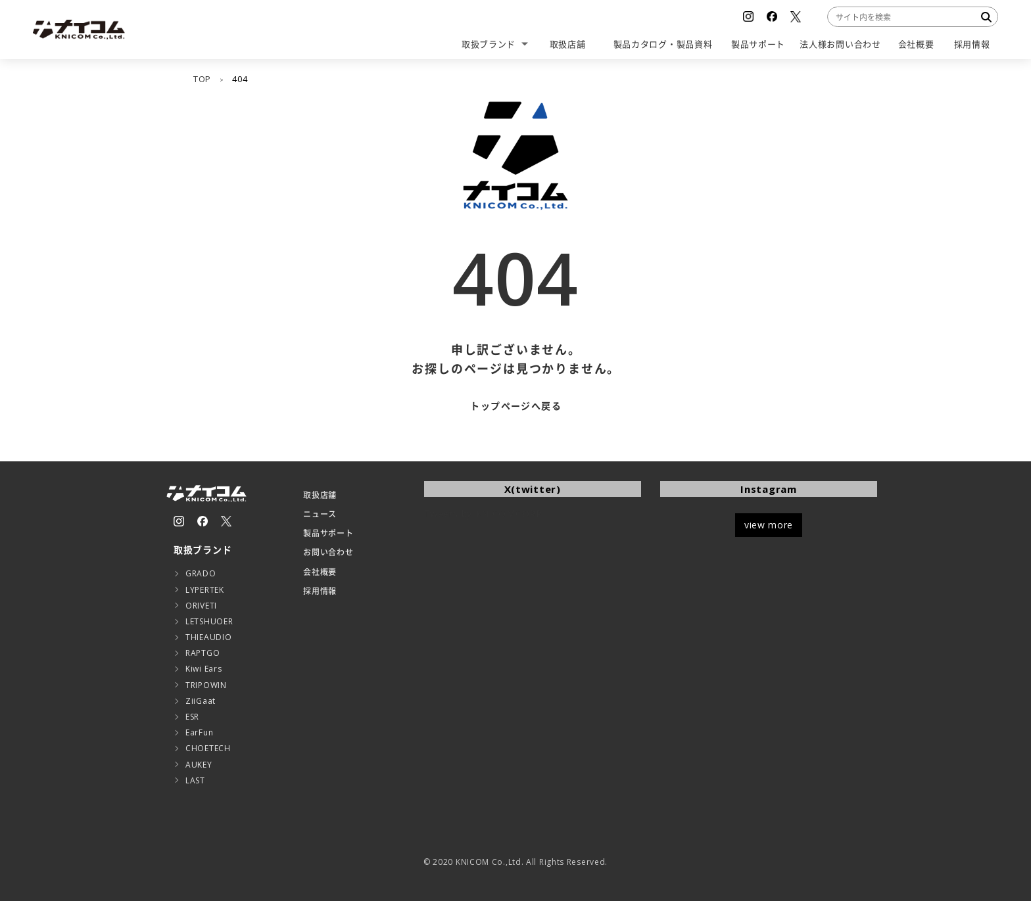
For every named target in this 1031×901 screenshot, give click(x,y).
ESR (192, 716)
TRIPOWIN (206, 685)
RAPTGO (202, 652)
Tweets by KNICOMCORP (483, 513)
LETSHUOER (209, 621)
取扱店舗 (320, 495)
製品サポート (328, 533)
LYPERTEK (204, 589)
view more (768, 525)
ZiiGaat (200, 700)
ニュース (320, 514)
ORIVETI (201, 605)
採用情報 (320, 591)
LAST (195, 780)
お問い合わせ (328, 552)
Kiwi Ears (203, 668)
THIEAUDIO (208, 637)
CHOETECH (208, 748)
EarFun (199, 732)
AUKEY (198, 764)
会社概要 (320, 572)
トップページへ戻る (516, 406)
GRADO (200, 573)
